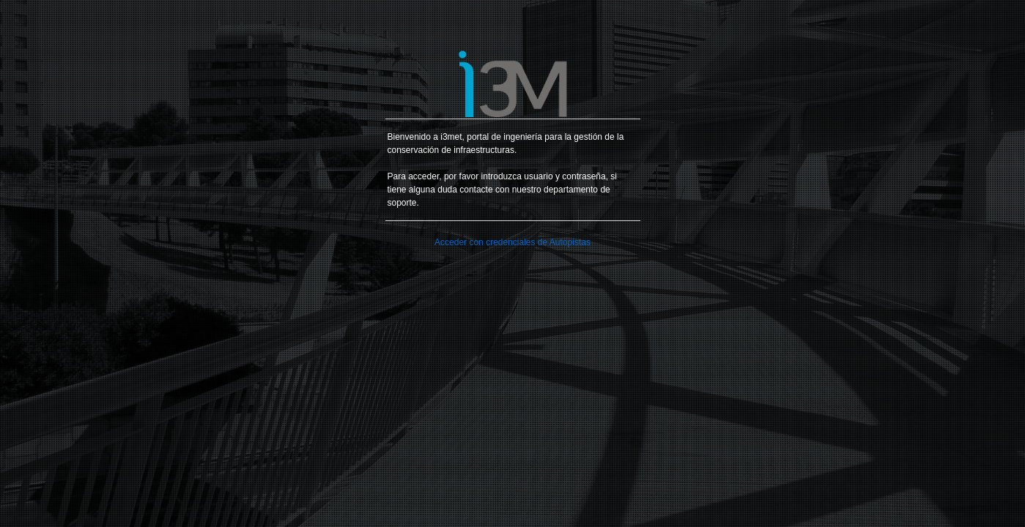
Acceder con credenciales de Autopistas (512, 242)
